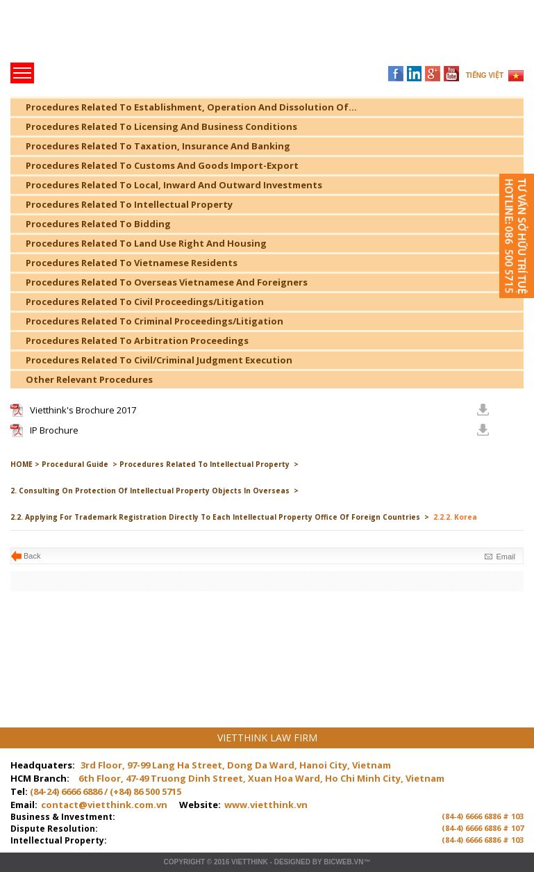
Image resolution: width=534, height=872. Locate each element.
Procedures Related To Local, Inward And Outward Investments (174, 185)
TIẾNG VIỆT (484, 75)
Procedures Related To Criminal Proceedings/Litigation (154, 321)
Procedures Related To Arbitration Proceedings (137, 340)
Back (32, 556)
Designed (292, 862)
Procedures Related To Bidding (98, 223)
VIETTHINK (249, 862)
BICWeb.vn (343, 862)
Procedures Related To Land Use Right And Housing (146, 243)
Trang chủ (106, 35)
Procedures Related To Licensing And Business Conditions (161, 126)
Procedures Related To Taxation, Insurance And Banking (158, 146)
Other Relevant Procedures (89, 379)
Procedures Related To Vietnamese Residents (131, 262)
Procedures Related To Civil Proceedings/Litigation (145, 301)
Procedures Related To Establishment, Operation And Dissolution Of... (191, 107)
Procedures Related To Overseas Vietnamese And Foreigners (167, 282)
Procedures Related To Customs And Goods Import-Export (162, 165)
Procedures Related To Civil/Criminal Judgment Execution (159, 360)
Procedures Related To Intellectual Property (129, 204)
